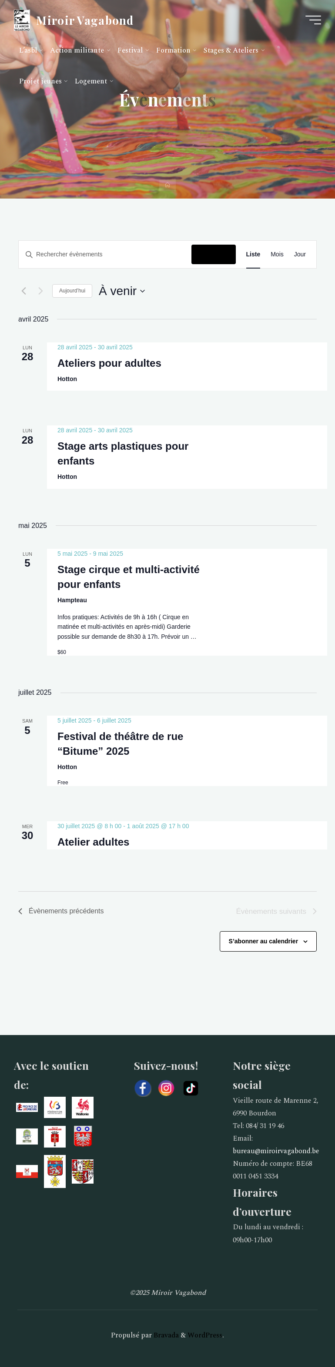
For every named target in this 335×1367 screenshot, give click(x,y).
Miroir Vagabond (85, 19)
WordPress (205, 1335)
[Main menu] (313, 20)
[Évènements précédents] (23, 291)
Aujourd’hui (72, 291)
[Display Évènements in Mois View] (277, 254)
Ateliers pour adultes (109, 362)
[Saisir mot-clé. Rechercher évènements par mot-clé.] (105, 254)
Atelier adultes (93, 841)
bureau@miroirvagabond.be (276, 1151)
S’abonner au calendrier (263, 941)
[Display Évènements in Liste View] (253, 254)
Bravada (165, 1335)
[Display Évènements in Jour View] (300, 254)
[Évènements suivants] (40, 291)
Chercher (213, 254)
